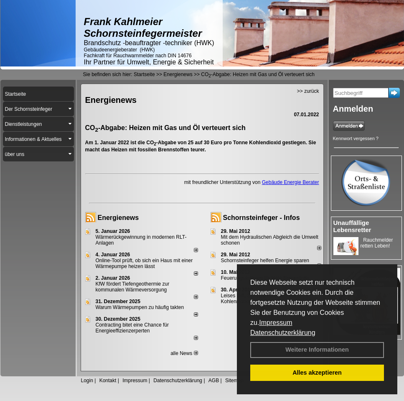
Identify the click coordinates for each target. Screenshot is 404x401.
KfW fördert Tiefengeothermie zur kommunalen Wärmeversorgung (133, 287)
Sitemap (234, 380)
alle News (184, 353)
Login (87, 380)
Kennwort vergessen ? (356, 138)
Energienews (118, 217)
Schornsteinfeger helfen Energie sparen (265, 260)
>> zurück (308, 91)
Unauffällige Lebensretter (352, 226)
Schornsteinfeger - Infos (261, 217)
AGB (213, 380)
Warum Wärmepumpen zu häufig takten (140, 307)
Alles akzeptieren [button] (317, 372)
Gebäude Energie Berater (290, 182)
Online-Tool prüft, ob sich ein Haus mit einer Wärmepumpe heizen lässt (144, 263)
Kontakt (108, 380)
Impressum (275, 322)
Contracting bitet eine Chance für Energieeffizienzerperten (132, 328)
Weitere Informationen (317, 349)
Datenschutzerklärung (282, 332)
